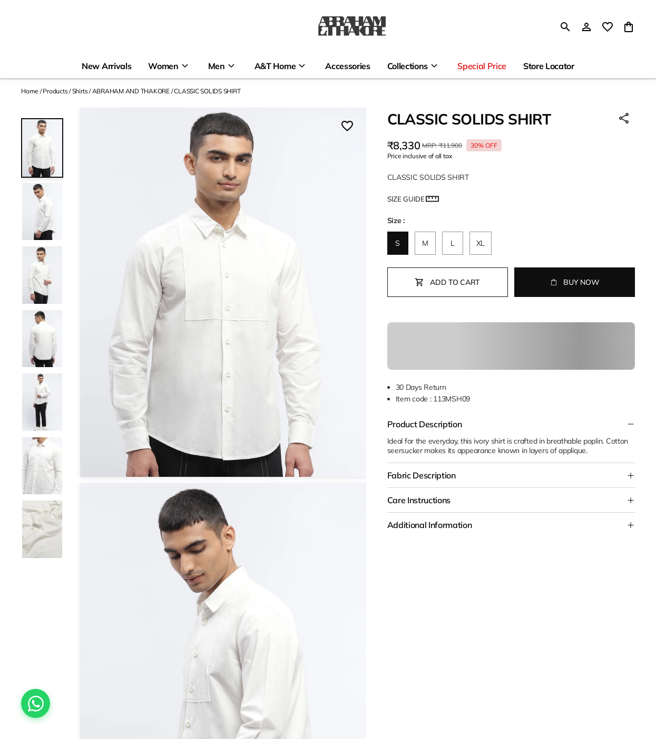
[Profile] (586, 27)
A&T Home (275, 66)
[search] (565, 27)
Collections (407, 66)
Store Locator (548, 66)
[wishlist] (607, 27)
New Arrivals (106, 66)
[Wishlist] (347, 127)
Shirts (80, 91)
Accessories (347, 66)
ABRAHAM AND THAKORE (131, 91)
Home (29, 91)
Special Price (481, 66)
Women (163, 66)
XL (480, 243)
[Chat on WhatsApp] (35, 703)
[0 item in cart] (628, 27)
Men (216, 66)
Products (55, 91)
